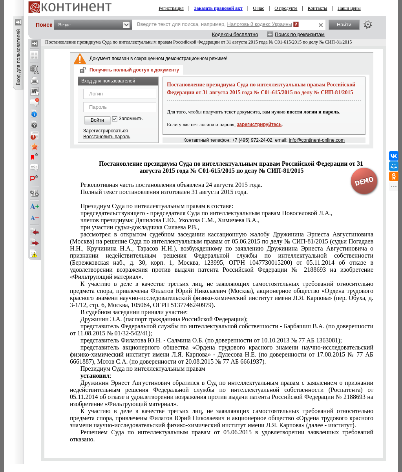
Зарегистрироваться (105, 131)
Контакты (317, 8)
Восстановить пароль (106, 136)
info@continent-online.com (317, 140)
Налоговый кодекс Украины (259, 24)
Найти (344, 24)
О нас (258, 8)
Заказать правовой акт (218, 8)
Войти (97, 120)
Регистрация (171, 8)
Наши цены (349, 8)
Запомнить (131, 118)
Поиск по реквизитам (300, 34)
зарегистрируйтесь (259, 124)
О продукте (285, 8)
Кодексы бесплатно (235, 34)
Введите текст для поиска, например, (214, 24)
